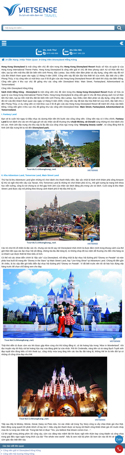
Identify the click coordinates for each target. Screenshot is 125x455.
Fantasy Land (10, 114)
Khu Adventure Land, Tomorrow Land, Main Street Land (31, 175)
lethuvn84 (44, 53)
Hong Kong (82, 92)
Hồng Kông (28, 88)
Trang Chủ (37, 9)
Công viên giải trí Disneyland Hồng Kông (22, 450)
